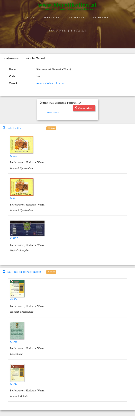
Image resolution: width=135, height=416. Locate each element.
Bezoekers (100, 17)
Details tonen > (53, 112)
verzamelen (50, 17)
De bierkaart (76, 17)
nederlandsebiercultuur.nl (50, 83)
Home (30, 17)
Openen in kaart (84, 107)
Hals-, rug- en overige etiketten (22, 272)
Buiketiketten (12, 128)
